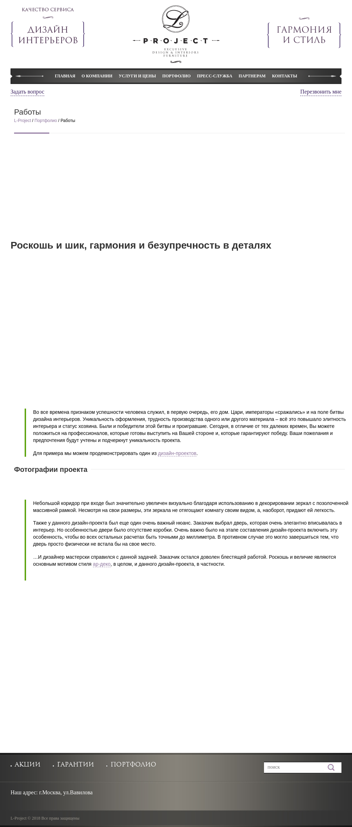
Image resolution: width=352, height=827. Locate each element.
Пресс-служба (214, 75)
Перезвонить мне (320, 92)
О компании (97, 75)
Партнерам (252, 75)
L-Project (23, 120)
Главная (65, 75)
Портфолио (176, 75)
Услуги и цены (137, 75)
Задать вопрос (27, 92)
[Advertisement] (179, 191)
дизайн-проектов (177, 453)
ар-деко (102, 564)
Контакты (284, 75)
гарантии (75, 765)
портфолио (133, 765)
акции (27, 765)
